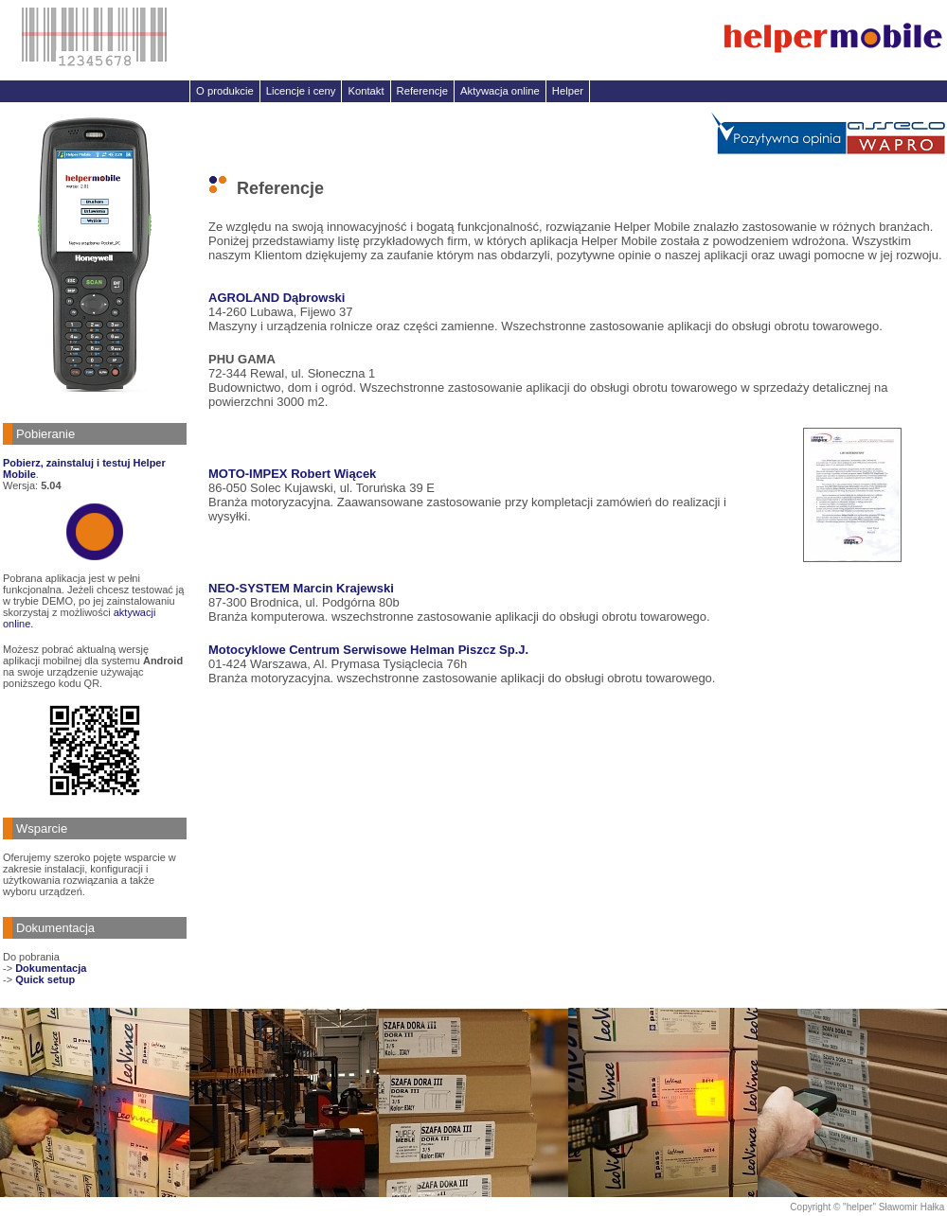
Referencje (422, 91)
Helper (567, 91)
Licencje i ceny (301, 91)
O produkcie (225, 91)
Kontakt (366, 91)
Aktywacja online (500, 91)
